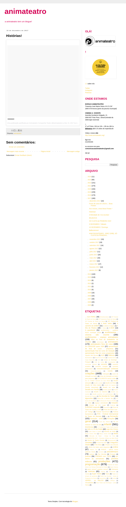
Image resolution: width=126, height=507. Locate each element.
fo (106, 416)
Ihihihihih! (11, 119)
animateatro (25, 11)
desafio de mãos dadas (93, 385)
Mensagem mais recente (15, 151)
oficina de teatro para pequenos (99, 447)
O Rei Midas (98, 445)
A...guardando (90, 330)
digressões (89, 398)
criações (90, 373)
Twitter (87, 88)
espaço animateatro (101, 403)
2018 (90, 195)
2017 (90, 198)
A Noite (103, 328)
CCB (99, 360)
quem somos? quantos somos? (97, 469)
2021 (90, 186)
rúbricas (103, 471)
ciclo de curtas (99, 362)
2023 (90, 180)
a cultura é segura (108, 326)
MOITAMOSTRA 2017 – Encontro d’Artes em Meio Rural (101, 438)
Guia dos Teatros (104, 421)
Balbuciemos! (94, 230)
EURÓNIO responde (92, 407)
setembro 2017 (94, 245)
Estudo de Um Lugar (97, 405)
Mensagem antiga (73, 151)
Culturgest (106, 374)
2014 (90, 280)
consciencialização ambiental (107, 369)
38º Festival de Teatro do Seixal (95, 321)
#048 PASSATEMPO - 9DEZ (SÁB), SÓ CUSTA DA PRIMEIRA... (103, 234)
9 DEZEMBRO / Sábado (97, 224)
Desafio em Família (92, 389)
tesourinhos (103, 478)
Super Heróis (96, 474)
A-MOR (111, 328)
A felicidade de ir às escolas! (99, 215)
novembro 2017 (95, 239)
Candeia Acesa (111, 357)
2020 (90, 189)
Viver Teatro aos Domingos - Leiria (106, 482)
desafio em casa (109, 387)
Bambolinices (89, 357)
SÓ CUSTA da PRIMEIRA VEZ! (100, 221)
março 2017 (93, 264)
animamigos (100, 342)
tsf (109, 478)
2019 (90, 192)
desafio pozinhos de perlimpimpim (102, 394)
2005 (90, 305)
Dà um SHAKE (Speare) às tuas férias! (97, 380)
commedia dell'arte (91, 364)
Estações (114, 403)
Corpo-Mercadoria (96, 371)
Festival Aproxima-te (103, 412)
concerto (104, 364)
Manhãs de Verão (110, 431)
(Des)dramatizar (104, 317)
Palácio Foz (93, 449)
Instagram (88, 90)
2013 (90, 283)
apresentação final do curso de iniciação (100, 351)
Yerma (87, 485)
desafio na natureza (100, 392)
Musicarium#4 (112, 440)
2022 (90, 183)
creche (110, 371)
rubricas (91, 471)
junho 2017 (93, 255)
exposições (107, 407)
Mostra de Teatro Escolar (95, 440)
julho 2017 (93, 252)
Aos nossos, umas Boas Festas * (100, 209)
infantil (107, 424)
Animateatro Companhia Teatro (40, 123)
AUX (102, 355)
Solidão (87, 474)
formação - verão (96, 418)
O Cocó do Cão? (101, 442)
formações (111, 418)
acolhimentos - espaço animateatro (101, 337)
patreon (92, 454)
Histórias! (92, 212)
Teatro (107, 474)
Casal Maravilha (90, 360)
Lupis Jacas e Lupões (95, 431)
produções (104, 461)
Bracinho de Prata (100, 357)
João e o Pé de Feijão (95, 429)
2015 (90, 277)
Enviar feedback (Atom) (23, 155)
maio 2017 (93, 258)
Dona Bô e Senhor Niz (105, 398)
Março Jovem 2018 (91, 433)
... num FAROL (90, 317)
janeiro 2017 (94, 270)
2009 (90, 293)
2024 (90, 177)
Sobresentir (112, 471)
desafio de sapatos (110, 385)
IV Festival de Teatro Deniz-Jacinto (107, 427)
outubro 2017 (94, 242)
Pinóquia (112, 454)
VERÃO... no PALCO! (94, 480)
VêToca (112, 480)
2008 (90, 296)
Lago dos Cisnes (112, 429)
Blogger (75, 501)
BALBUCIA (93, 218)
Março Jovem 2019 (105, 433)
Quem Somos (114, 467)
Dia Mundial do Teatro (107, 396)
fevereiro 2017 (94, 267)
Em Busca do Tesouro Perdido (107, 400)
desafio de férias (110, 383)
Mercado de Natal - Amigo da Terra (102, 436)
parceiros (101, 452)
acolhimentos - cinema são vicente (101, 333)
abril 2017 (93, 261)
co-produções (111, 362)
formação (114, 416)
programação (92, 464)
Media (116, 433)
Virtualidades (89, 483)
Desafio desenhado (91, 387)
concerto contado (101, 366)
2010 (90, 289)
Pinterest (88, 93)
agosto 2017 (94, 248)
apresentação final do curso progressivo (100, 353)
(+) (86, 84)
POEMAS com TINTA (103, 456)
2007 (90, 299)
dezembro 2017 (95, 201)
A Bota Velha (106, 323)
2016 (90, 274)
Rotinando (115, 469)
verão (114, 478)
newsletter (88, 442)
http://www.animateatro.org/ (94, 135)
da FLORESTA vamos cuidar (106, 378)
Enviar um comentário (16, 147)
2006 (90, 302)
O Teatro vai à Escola (111, 445)
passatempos (112, 452)
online (115, 447)
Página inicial (45, 151)
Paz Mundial (102, 454)
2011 (90, 286)
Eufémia (112, 405)
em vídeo (88, 403)
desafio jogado (107, 389)
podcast (88, 456)
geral (88, 421)
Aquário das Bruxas (91, 355)
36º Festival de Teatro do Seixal (107, 319)
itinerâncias (89, 427)
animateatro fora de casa (101, 344)
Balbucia (112, 355)
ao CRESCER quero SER (94, 346)
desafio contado (98, 383)
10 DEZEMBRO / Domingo (98, 227)
